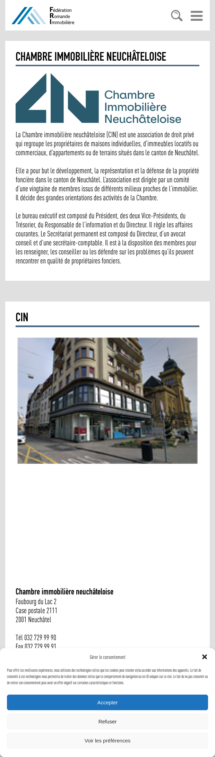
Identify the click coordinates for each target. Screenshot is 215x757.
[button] (204, 656)
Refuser (107, 721)
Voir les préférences (108, 740)
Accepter (107, 702)
